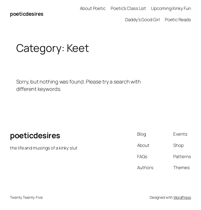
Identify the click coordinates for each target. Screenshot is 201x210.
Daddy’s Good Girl (142, 19)
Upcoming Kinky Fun (171, 8)
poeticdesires (26, 13)
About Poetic (93, 8)
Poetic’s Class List (128, 8)
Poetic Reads (178, 19)
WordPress (182, 197)
